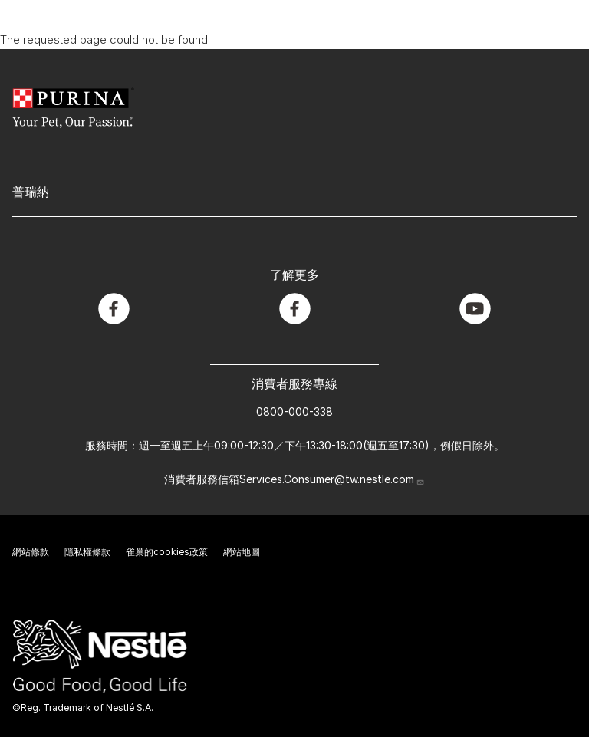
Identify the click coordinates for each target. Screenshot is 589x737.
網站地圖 (241, 552)
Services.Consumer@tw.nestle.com (332, 478)
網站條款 (30, 552)
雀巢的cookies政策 (167, 552)
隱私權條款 (87, 552)
